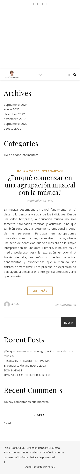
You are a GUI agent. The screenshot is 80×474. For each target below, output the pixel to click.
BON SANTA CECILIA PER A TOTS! (27, 375)
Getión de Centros (53, 452)
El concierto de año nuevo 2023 (25, 365)
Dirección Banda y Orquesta (43, 448)
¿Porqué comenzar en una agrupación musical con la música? (40, 184)
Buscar (68, 322)
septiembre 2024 (15, 104)
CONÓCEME (18, 448)
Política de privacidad (42, 457)
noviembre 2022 (15, 119)
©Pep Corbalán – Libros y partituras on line (40, 34)
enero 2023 (12, 109)
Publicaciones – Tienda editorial (22, 452)
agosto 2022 (12, 128)
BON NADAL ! (13, 370)
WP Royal (48, 466)
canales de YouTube (16, 457)
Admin (15, 304)
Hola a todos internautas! (21, 155)
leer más (40, 290)
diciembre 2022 (14, 114)
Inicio (7, 448)
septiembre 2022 (15, 123)
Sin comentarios (65, 304)
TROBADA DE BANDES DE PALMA (26, 361)
